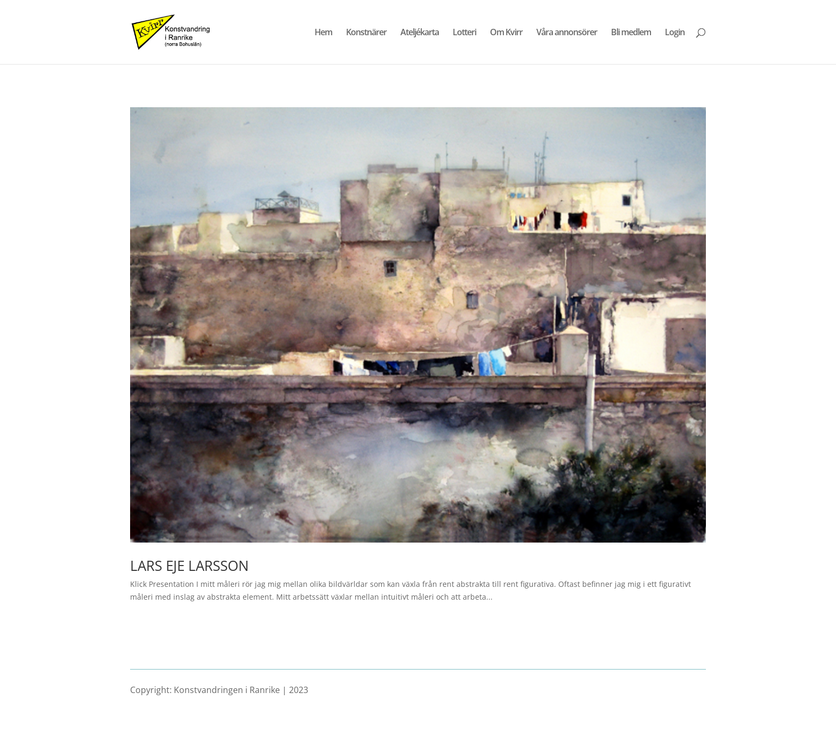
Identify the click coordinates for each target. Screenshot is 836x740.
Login (675, 33)
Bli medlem (631, 33)
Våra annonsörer (566, 33)
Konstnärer (366, 33)
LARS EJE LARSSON (189, 565)
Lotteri (464, 33)
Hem (323, 33)
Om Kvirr (506, 33)
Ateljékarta (419, 33)
